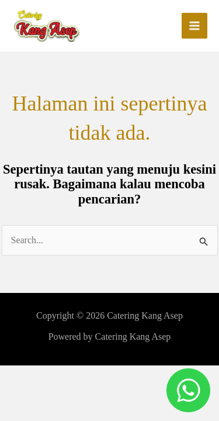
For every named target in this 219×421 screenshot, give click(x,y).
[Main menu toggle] (194, 26)
